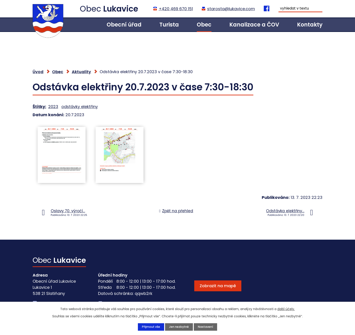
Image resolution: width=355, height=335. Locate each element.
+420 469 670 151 (175, 9)
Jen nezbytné (179, 326)
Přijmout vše (149, 326)
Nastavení (207, 326)
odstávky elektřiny (79, 106)
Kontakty (309, 24)
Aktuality (81, 72)
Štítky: (39, 106)
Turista (169, 24)
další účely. (286, 308)
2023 (53, 106)
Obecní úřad (124, 24)
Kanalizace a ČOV (254, 24)
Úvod (83, 24)
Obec (204, 24)
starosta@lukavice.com (230, 9)
